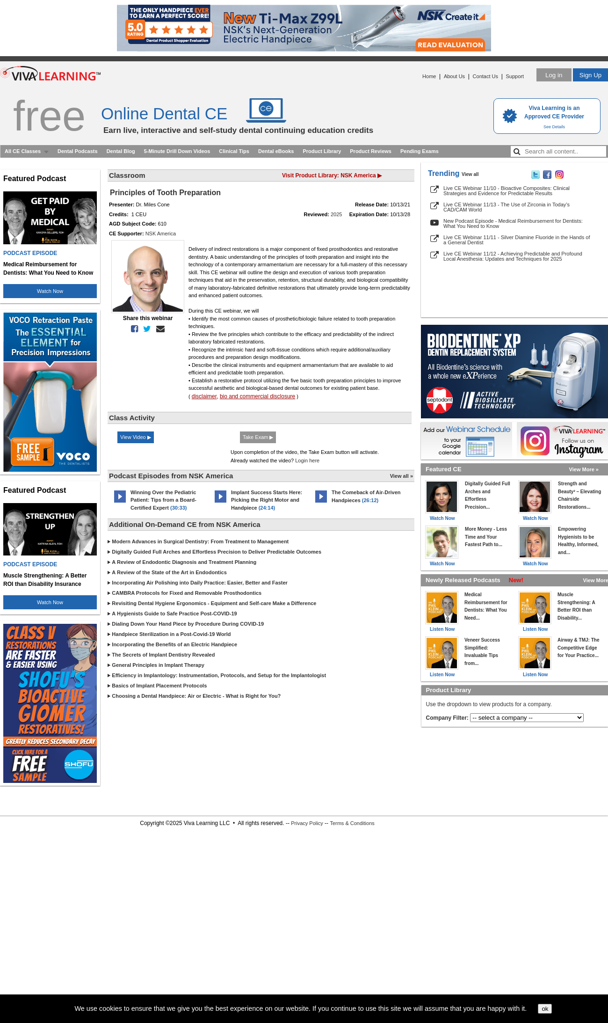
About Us (454, 76)
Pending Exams (419, 151)
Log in (553, 75)
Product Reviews (370, 151)
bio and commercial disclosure (257, 396)
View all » (401, 476)
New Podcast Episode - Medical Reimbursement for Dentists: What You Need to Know (513, 223)
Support (515, 76)
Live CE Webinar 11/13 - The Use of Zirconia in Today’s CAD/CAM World (506, 207)
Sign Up (590, 75)
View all (470, 174)
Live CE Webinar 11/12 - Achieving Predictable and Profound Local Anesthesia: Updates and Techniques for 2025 (512, 256)
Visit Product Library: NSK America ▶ (332, 175)
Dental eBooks (276, 151)
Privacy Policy (307, 823)
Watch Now (50, 291)
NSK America (160, 233)
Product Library (322, 151)
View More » (584, 469)
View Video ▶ (135, 437)
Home (429, 76)
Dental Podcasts (78, 151)
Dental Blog (121, 151)
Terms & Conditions (352, 823)
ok (545, 1008)
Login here (307, 460)
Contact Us (485, 76)
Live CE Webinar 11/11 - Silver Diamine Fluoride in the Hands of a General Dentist (516, 239)
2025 (336, 214)
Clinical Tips (234, 151)
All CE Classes (23, 151)
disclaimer (204, 396)
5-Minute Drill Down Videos (177, 151)
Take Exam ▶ (258, 437)
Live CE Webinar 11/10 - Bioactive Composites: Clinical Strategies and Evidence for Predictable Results (506, 190)
